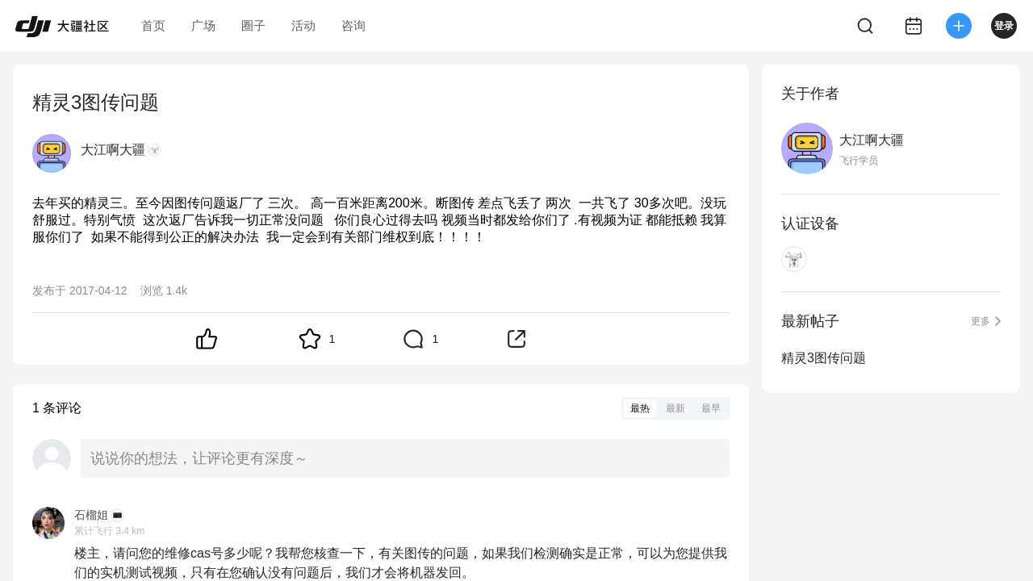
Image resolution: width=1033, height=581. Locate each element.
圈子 (253, 25)
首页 (153, 25)
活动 (303, 25)
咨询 (353, 25)
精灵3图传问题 (823, 358)
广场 (203, 25)
